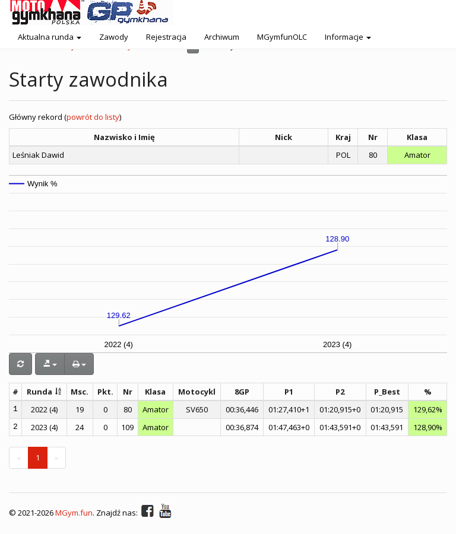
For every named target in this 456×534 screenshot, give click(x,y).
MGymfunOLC (282, 36)
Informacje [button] (348, 36)
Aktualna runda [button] (49, 36)
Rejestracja (166, 36)
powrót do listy (92, 117)
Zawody (113, 36)
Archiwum (221, 36)
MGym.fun (74, 513)
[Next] (56, 458)
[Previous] (18, 458)
